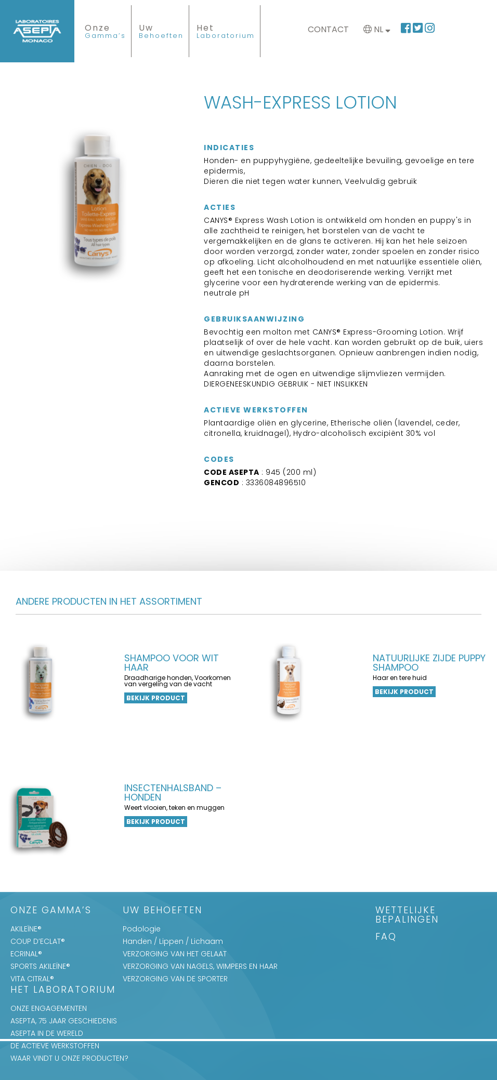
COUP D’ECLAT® (37, 941)
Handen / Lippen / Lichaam (173, 941)
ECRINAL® (26, 954)
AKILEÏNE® (26, 929)
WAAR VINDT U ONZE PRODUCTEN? (69, 1058)
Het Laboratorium (62, 990)
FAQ (386, 937)
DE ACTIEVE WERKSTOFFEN (54, 1046)
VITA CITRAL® (32, 979)
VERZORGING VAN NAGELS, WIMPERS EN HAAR (200, 966)
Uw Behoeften (162, 910)
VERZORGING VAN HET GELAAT (175, 954)
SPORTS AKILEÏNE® (40, 966)
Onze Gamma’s (50, 910)
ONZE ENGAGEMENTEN (48, 1008)
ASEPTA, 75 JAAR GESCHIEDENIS (63, 1021)
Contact (328, 29)
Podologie (142, 929)
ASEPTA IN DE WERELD (46, 1033)
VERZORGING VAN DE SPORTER (175, 979)
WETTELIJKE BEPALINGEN (407, 915)
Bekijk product (155, 698)
